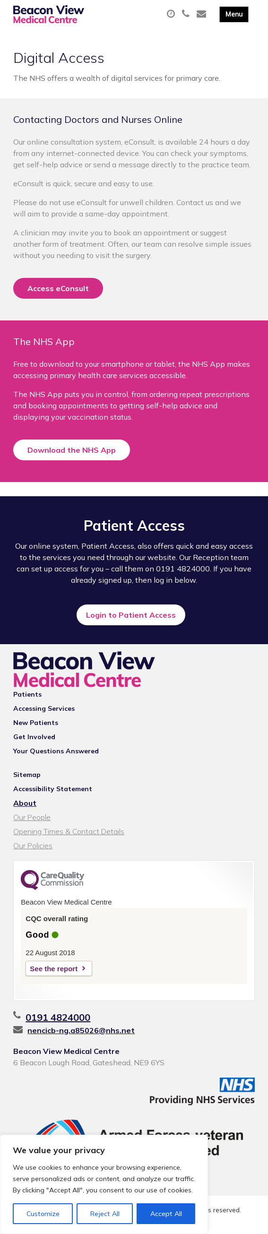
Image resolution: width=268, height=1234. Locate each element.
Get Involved (34, 737)
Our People (32, 817)
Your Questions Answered (56, 751)
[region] (104, 1184)
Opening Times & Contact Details (68, 831)
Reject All (105, 1213)
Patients (27, 694)
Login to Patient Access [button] (131, 615)
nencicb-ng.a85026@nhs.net (81, 1030)
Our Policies (32, 845)
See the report (54, 969)
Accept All (166, 1213)
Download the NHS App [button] (71, 450)
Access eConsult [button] (58, 288)
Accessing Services (44, 708)
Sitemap (27, 774)
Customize (43, 1213)
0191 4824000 (58, 1017)
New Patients (35, 722)
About (24, 803)
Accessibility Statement (52, 789)
